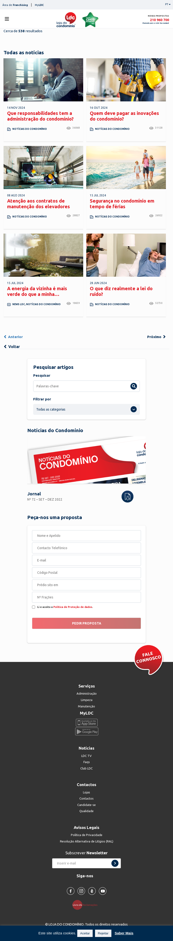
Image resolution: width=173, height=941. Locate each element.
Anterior (13, 337)
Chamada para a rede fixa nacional (155, 23)
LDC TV (86, 755)
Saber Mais (124, 933)
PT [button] (168, 4)
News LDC (18, 304)
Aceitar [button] (85, 933)
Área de (15, 5)
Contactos (86, 798)
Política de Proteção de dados (72, 607)
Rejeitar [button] (103, 933)
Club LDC (86, 768)
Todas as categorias (50, 409)
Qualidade (86, 811)
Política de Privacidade (86, 835)
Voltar (12, 346)
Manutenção (86, 706)
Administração (87, 693)
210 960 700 (159, 20)
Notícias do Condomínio (29, 129)
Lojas (86, 792)
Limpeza (86, 699)
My (39, 5)
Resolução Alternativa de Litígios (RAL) (86, 841)
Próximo (156, 337)
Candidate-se (86, 804)
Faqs (86, 762)
